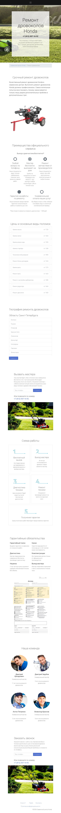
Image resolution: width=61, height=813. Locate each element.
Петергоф (14, 328)
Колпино (13, 320)
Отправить (37, 390)
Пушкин (13, 324)
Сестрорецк (14, 344)
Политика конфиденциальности (30, 806)
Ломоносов (14, 336)
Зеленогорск (15, 352)
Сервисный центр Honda (18, 65)
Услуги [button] (22, 803)
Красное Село (15, 332)
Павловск (14, 348)
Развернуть (13, 358)
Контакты (39, 803)
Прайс (31, 803)
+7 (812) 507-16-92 (30, 36)
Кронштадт (14, 340)
